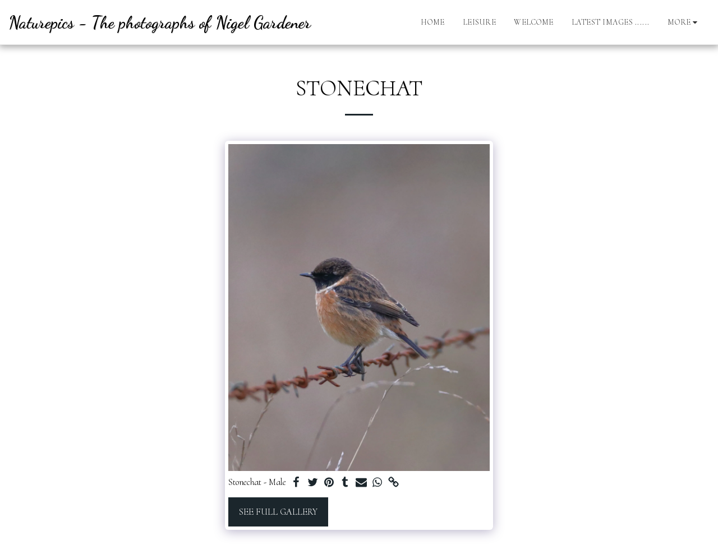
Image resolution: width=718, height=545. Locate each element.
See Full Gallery (278, 512)
